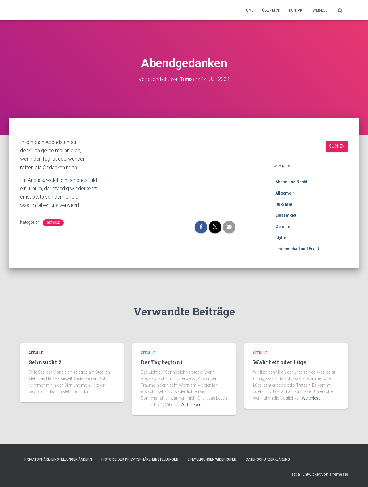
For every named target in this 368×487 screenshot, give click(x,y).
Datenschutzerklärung (268, 459)
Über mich (271, 10)
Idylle (280, 237)
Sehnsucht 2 (45, 362)
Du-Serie (283, 204)
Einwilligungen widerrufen (212, 459)
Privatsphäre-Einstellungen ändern (58, 459)
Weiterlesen (191, 404)
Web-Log (320, 10)
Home (249, 10)
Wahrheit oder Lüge (279, 362)
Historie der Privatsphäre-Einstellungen (139, 459)
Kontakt (296, 10)
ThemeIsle (338, 474)
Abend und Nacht (291, 182)
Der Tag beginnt (162, 362)
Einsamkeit (285, 215)
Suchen (336, 146)
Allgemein (285, 193)
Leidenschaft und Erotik (297, 248)
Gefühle (53, 222)
